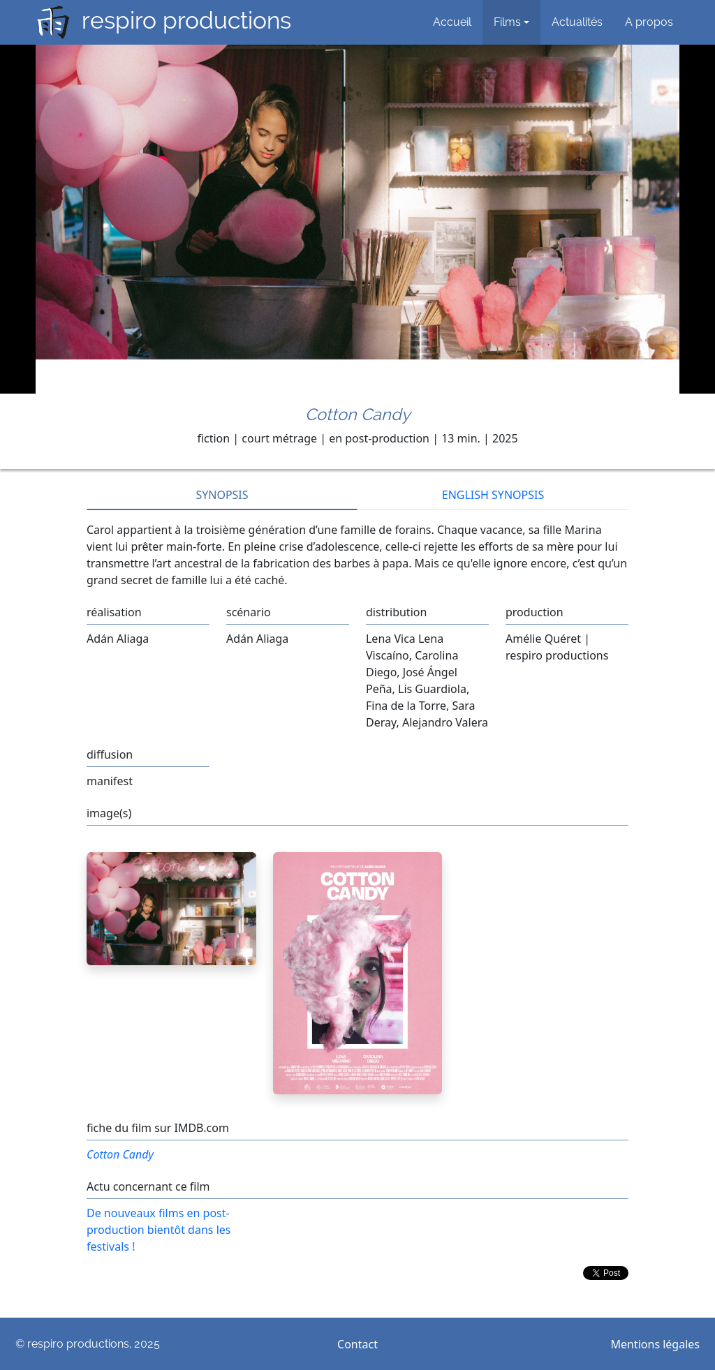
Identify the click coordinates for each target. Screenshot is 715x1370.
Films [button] (507, 22)
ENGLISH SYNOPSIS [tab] (493, 494)
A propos (649, 22)
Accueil (452, 22)
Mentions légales (655, 1344)
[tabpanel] (357, 549)
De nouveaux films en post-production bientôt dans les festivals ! (158, 1229)
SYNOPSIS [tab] (222, 494)
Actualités (577, 22)
